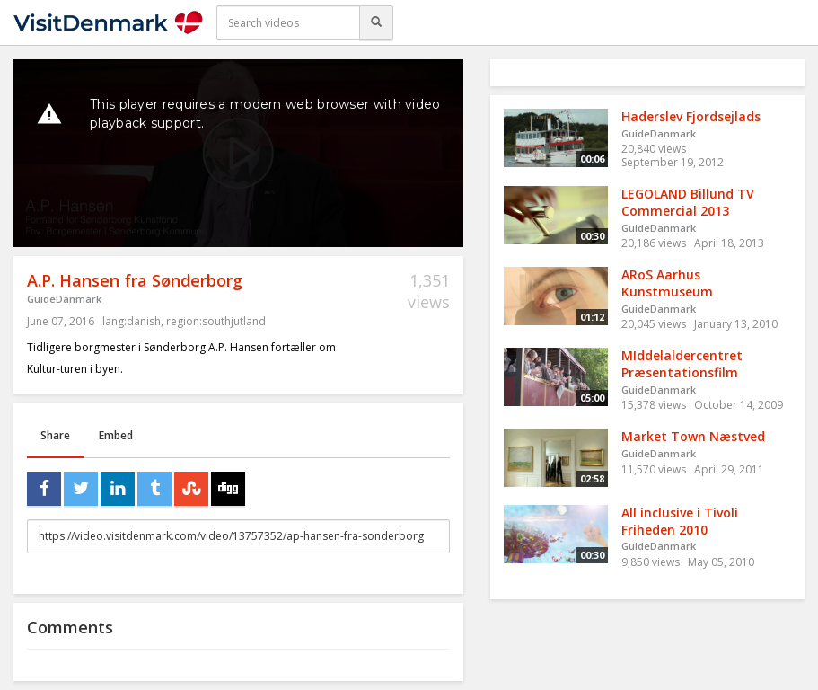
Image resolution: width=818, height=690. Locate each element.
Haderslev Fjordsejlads (691, 116)
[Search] (376, 22)
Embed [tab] (116, 435)
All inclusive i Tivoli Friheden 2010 (679, 521)
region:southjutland (216, 321)
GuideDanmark (64, 298)
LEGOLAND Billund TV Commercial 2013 (687, 202)
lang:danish (131, 321)
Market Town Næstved (693, 436)
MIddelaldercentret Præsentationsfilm (682, 364)
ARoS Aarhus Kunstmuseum (667, 283)
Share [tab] (55, 435)
